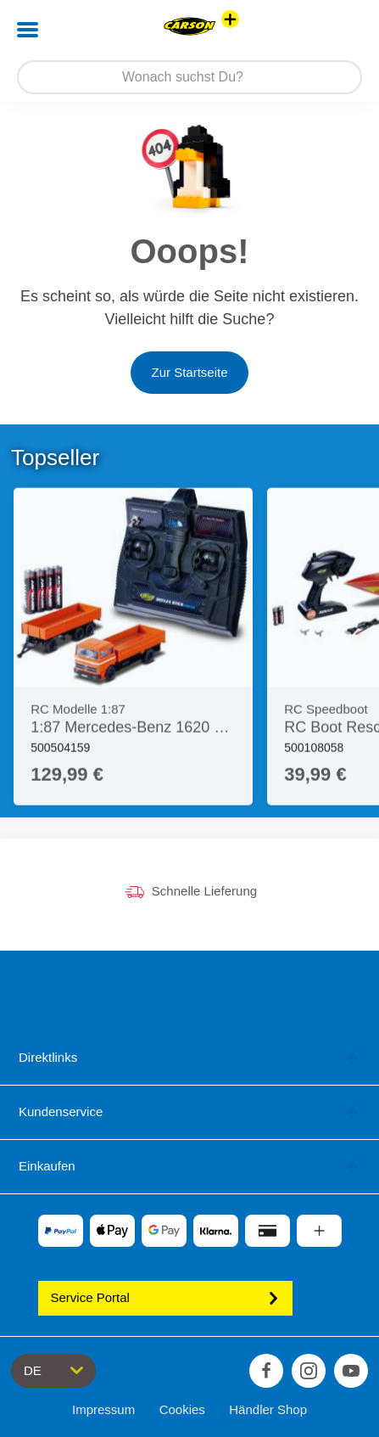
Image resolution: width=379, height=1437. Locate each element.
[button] (342, 29)
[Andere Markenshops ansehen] (230, 19)
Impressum (103, 1409)
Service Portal (165, 1297)
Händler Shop (268, 1409)
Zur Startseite (189, 372)
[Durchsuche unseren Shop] (189, 77)
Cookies (182, 1409)
